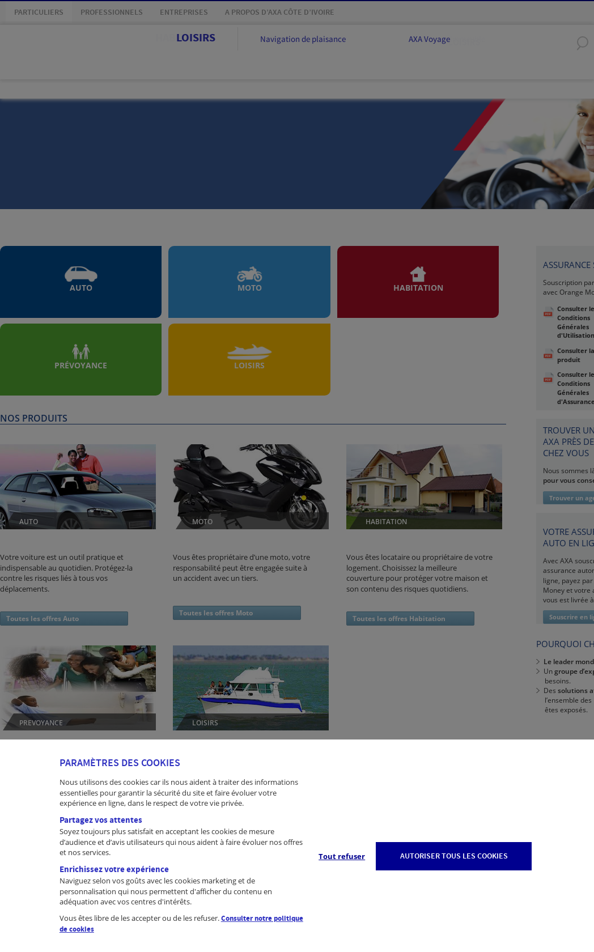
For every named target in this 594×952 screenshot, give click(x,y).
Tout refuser (342, 856)
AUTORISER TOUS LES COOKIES (454, 856)
